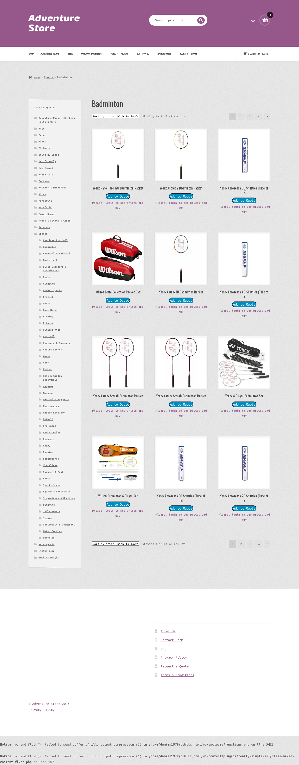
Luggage (48, 386)
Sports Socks (51, 485)
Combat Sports (52, 290)
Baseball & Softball (57, 253)
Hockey (47, 369)
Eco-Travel (142, 53)
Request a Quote (175, 666)
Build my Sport (188, 53)
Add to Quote (118, 196)
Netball (48, 419)
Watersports (164, 53)
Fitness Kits (51, 329)
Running (48, 452)
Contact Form (172, 640)
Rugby (46, 445)
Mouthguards (51, 406)
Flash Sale (46, 174)
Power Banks (47, 214)
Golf (46, 362)
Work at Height (119, 53)
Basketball (50, 260)
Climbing (49, 283)
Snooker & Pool (53, 472)
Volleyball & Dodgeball (59, 524)
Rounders (49, 439)
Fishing (48, 316)
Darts (46, 303)
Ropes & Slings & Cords (55, 220)
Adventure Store (54, 22)
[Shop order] (115, 116)
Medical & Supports (56, 399)
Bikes (42, 141)
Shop (31, 53)
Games (46, 356)
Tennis (47, 518)
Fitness (48, 323)
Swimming (49, 504)
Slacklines (50, 465)
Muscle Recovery (54, 412)
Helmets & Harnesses (52, 187)
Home (37, 77)
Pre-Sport (49, 425)
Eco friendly (47, 161)
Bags (41, 128)
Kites (42, 194)
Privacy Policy (174, 657)
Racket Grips (51, 432)
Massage (48, 393)
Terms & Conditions (177, 675)
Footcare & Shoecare (57, 343)
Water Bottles (52, 531)
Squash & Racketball (57, 491)
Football (49, 336)
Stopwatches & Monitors (59, 498)
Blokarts (44, 148)
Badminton (49, 246)
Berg (70, 53)
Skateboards (51, 458)
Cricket (48, 297)
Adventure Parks (50, 53)
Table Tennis (51, 511)
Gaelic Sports (52, 349)
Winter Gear (47, 550)
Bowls (46, 277)
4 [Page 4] (259, 116)
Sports (49, 77)
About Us (168, 631)
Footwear (44, 181)
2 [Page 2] (241, 116)
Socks (46, 478)
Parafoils (45, 207)
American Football (55, 240)
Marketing (45, 200)
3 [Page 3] (250, 116)
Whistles (49, 537)
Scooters (44, 227)
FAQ (163, 649)
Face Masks (50, 310)
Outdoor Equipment (91, 53)
